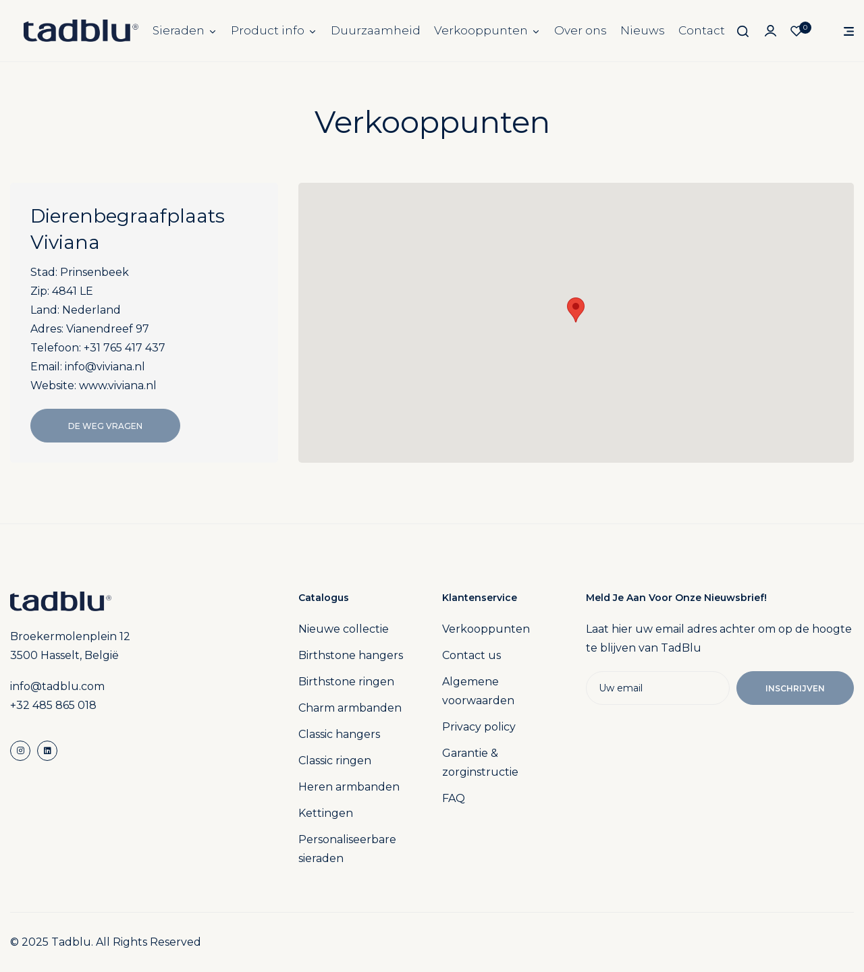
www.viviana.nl (118, 385)
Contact (701, 30)
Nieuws (642, 30)
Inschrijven (795, 688)
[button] (576, 309)
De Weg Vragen (105, 426)
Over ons (580, 30)
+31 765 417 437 (124, 347)
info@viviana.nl (105, 366)
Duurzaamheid (376, 30)
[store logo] (81, 31)
